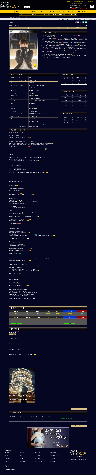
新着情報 (21, 458)
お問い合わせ (55, 14)
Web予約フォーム (53, 458)
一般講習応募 (37, 462)
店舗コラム (37, 453)
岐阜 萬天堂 (46, 467)
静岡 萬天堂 (52, 467)
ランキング (42, 11)
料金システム (34, 14)
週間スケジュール (8, 456)
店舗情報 (18, 11)
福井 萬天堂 (33, 467)
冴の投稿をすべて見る (78, 409)
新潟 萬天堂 (7, 467)
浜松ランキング (37, 458)
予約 (16, 323)
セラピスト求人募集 (63, 14)
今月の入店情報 (7, 458)
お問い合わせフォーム (54, 455)
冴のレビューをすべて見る (78, 425)
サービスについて (8, 453)
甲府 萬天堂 (20, 467)
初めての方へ (7, 452)
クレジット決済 (42, 14)
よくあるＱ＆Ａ (22, 456)
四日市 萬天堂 (13, 469)
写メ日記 (25, 11)
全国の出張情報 (22, 461)
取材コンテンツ (22, 462)
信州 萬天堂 (13, 467)
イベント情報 (22, 459)
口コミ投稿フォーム (53, 456)
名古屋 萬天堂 (7, 469)
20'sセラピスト (61, 11)
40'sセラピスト (82, 11)
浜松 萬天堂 (59, 467)
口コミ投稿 (48, 14)
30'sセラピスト (72, 11)
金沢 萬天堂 (39, 467)
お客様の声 (33, 11)
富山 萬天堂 (26, 467)
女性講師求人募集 (72, 14)
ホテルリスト (22, 14)
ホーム (11, 11)
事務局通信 (52, 462)
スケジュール (50, 11)
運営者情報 (52, 459)
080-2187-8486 (77, 4)
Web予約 (28, 14)
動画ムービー (22, 455)
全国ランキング (37, 459)
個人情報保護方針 (53, 461)
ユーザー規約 (37, 456)
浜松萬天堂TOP (53, 453)
